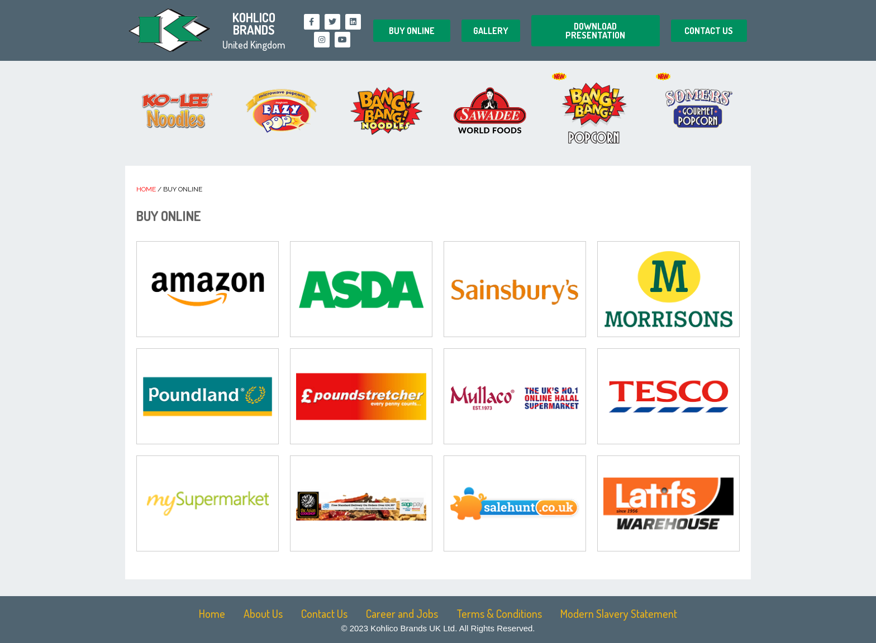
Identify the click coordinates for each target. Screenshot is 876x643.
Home (146, 189)
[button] (411, 31)
